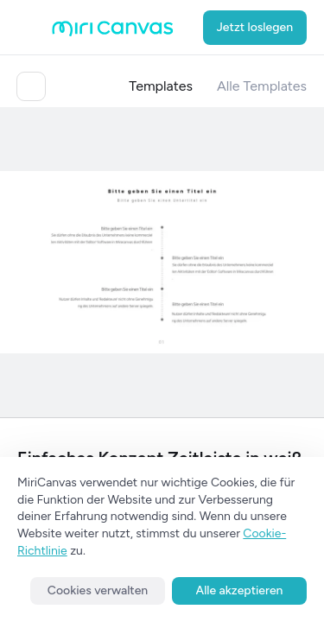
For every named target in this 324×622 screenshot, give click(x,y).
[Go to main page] (113, 32)
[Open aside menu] (34, 27)
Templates (161, 86)
